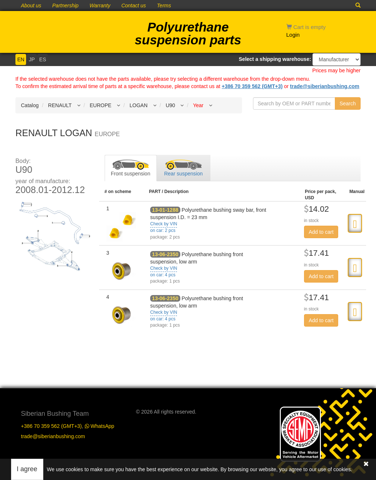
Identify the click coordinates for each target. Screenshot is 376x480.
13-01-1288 (165, 210)
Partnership (65, 5)
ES (42, 59)
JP (32, 59)
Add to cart (321, 232)
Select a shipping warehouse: (275, 59)
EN (20, 59)
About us (31, 5)
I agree (27, 469)
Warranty (100, 5)
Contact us (133, 5)
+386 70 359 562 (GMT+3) (252, 86)
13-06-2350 (165, 254)
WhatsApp (99, 426)
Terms (164, 5)
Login (293, 35)
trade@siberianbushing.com (324, 86)
